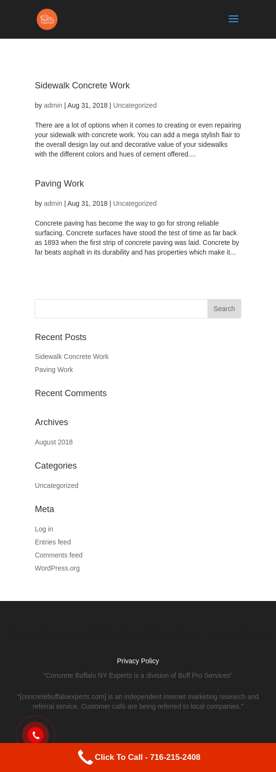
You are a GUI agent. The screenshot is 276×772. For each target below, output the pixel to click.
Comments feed (59, 555)
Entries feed (53, 542)
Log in (44, 529)
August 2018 (54, 442)
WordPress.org (57, 568)
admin (53, 105)
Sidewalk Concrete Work (82, 85)
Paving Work (59, 183)
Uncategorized (134, 105)
